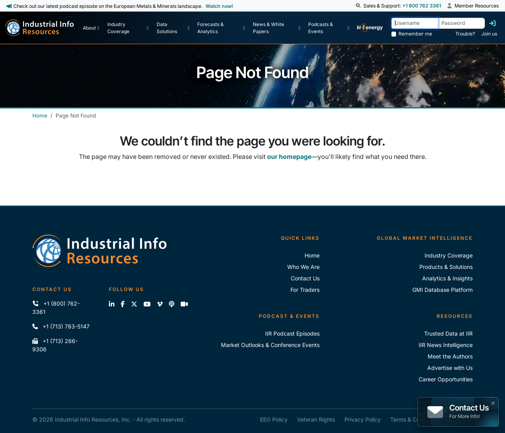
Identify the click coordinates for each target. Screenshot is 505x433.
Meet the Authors (450, 356)
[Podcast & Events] (328, 28)
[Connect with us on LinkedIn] (111, 304)
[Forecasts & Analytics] (221, 28)
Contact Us (305, 278)
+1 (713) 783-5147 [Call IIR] (61, 326)
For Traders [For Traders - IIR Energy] (305, 289)
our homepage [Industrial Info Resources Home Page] (289, 157)
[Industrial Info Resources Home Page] (39, 27)
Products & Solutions (446, 266)
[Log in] (492, 23)
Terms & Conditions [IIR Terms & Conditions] (415, 419)
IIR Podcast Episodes (292, 333)
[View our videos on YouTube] (147, 304)
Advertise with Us (450, 367)
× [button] (493, 402)
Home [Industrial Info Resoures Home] (312, 255)
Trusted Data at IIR (448, 333)
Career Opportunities (446, 379)
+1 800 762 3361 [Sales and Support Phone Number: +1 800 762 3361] (421, 6)
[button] (359, 6)
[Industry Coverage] (128, 28)
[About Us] (91, 28)
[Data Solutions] (173, 28)
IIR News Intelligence (446, 345)
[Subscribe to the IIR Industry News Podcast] (171, 304)
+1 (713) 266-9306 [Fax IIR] (55, 345)
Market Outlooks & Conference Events (270, 345)
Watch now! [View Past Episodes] (219, 6)
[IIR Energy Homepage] (370, 28)
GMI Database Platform (442, 289)
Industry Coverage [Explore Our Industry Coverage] (449, 255)
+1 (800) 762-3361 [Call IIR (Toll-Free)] (56, 307)
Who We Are (303, 266)
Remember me (415, 34)
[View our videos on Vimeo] (160, 304)
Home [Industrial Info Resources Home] (39, 115)
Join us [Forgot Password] (489, 34)
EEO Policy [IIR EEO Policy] (274, 419)
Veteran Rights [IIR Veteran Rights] (316, 419)
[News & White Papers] (276, 28)
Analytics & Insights (447, 278)
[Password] (461, 23)
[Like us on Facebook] (123, 304)
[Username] (414, 23)
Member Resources (473, 6)
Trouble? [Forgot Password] (465, 34)
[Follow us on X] (134, 304)
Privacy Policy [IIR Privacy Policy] (362, 419)
